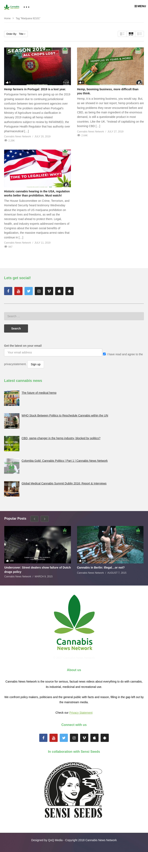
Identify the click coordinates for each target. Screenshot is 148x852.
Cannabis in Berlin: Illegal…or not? (101, 567)
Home (7, 18)
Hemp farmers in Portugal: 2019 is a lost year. (35, 89)
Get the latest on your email (23, 345)
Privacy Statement (81, 712)
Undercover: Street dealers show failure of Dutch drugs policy (37, 569)
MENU (140, 6)
